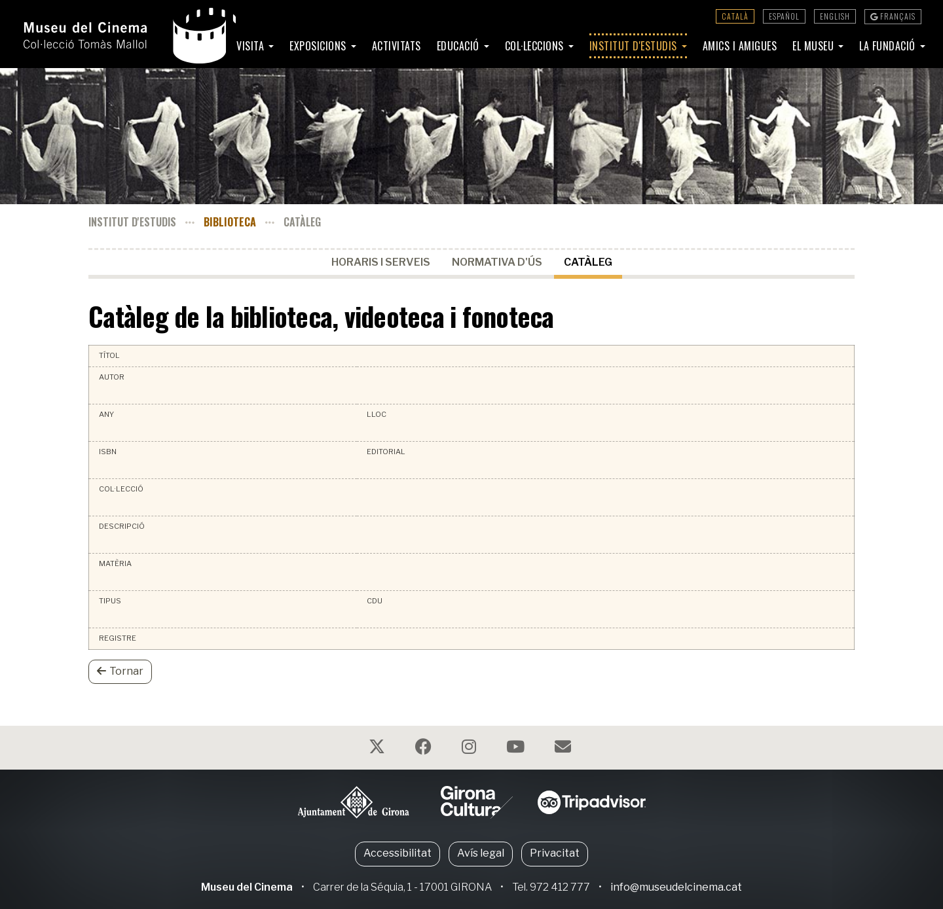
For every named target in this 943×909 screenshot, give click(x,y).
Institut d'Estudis (634, 46)
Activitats (396, 46)
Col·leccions (536, 46)
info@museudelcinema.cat (676, 887)
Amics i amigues (740, 46)
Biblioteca (230, 222)
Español (784, 16)
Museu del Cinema (247, 887)
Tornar (120, 671)
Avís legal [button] (480, 853)
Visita (251, 46)
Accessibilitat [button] (397, 853)
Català (735, 16)
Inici (210, 46)
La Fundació (888, 46)
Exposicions (319, 46)
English (835, 16)
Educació (460, 46)
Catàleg (588, 262)
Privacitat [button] (555, 853)
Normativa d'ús (497, 262)
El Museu (814, 46)
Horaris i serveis (380, 262)
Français (892, 16)
